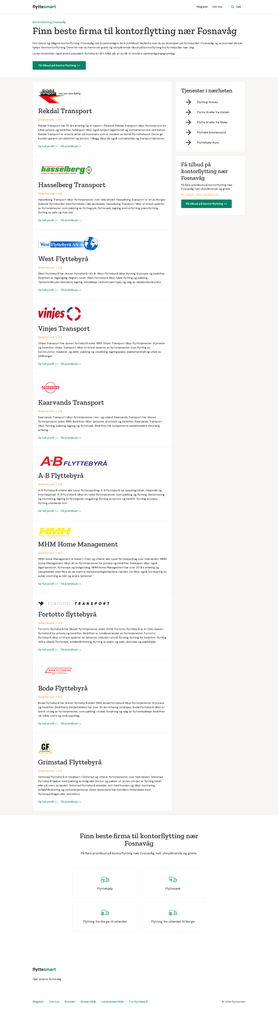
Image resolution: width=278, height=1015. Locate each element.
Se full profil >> (48, 146)
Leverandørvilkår (113, 1001)
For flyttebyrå (138, 1001)
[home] (44, 7)
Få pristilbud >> (71, 146)
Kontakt (70, 1001)
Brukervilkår (88, 1001)
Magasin (202, 7)
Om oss (217, 7)
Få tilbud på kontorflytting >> (59, 65)
